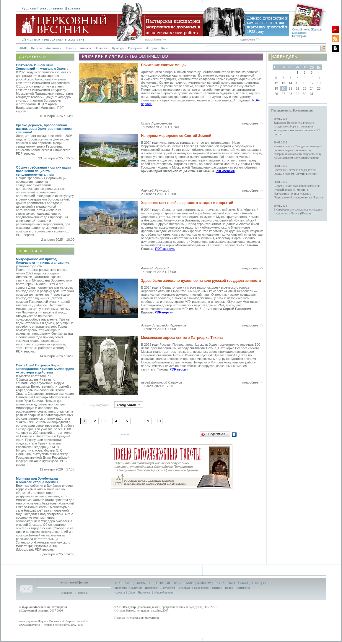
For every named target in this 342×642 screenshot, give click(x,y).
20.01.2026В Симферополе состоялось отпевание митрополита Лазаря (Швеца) (298, 209)
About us (120, 592)
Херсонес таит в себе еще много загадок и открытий (187, 203)
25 (318, 88)
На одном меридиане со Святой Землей (176, 136)
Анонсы (85, 48)
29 (297, 94)
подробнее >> (252, 123)
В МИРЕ (188, 583)
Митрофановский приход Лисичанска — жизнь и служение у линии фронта (42, 262)
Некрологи (201, 587)
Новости (70, 48)
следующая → (129, 404)
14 (290, 83)
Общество (101, 48)
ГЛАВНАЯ (122, 583)
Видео (165, 48)
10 (159, 421)
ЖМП (23, 48)
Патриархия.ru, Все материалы (292, 110)
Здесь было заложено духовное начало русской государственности (201, 281)
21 (290, 88)
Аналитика (53, 48)
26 (276, 94)
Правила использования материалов (136, 617)
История (151, 48)
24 (311, 88)
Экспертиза (243, 587)
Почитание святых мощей (163, 65)
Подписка (81, 592)
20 (283, 88)
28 (290, 94)
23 (304, 88)
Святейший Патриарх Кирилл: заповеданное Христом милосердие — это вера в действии (45, 368)
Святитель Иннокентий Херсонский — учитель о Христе (42, 66)
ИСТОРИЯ (174, 583)
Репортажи (184, 587)
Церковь (37, 48)
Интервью (135, 48)
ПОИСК (268, 583)
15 (297, 83)
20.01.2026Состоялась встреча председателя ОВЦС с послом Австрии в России (295, 169)
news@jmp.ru (79, 582)
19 (276, 88)
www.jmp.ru (26, 621)
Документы (167, 587)
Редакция (66, 592)
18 (318, 83)
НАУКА (219, 583)
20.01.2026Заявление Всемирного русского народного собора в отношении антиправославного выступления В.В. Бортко (297, 126)
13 (283, 83)
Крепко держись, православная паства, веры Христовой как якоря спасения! (44, 128)
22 (297, 88)
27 (283, 94)
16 (304, 83)
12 (276, 83)
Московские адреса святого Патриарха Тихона (182, 338)
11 (318, 78)
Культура (118, 48)
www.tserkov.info (29, 624)
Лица (131, 592)
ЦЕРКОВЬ (138, 583)
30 (304, 94)
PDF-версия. (165, 248)
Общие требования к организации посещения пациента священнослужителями (43, 171)
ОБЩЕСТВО (156, 583)
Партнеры (144, 592)
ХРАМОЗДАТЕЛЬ (249, 583)
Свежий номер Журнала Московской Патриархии (307, 33)
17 (311, 83)
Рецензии (216, 587)
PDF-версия (225, 171)
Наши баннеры (163, 592)
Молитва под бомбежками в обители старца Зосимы (37, 480)
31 (311, 94)
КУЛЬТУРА (204, 583)
